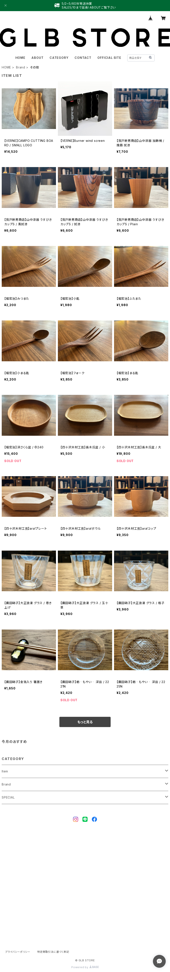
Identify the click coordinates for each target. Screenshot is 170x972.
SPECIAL (8, 797)
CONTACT (83, 57)
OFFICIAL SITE (109, 57)
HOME (20, 57)
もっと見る (85, 722)
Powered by (85, 967)
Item (5, 771)
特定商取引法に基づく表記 (53, 951)
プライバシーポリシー (17, 951)
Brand (20, 67)
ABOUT (37, 57)
